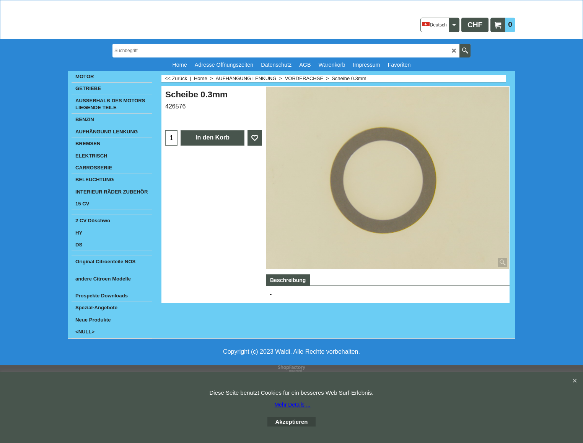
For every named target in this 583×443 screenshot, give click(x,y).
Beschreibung (288, 280)
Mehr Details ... (292, 405)
